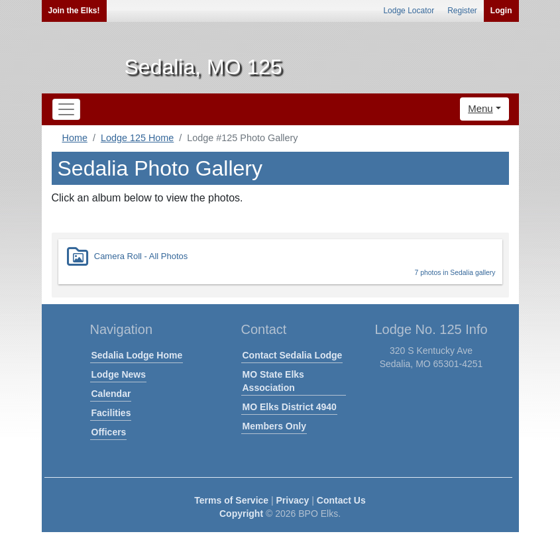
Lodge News (118, 374)
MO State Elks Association (273, 381)
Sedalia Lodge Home (137, 355)
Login (501, 10)
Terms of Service (231, 500)
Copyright (241, 513)
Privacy (292, 500)
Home (74, 138)
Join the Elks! (74, 10)
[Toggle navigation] (66, 109)
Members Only (274, 426)
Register (462, 10)
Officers (109, 432)
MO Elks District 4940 (290, 407)
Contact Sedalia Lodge (293, 355)
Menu (480, 108)
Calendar (111, 393)
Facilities (111, 413)
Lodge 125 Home (137, 138)
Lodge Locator (408, 10)
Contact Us (341, 500)
